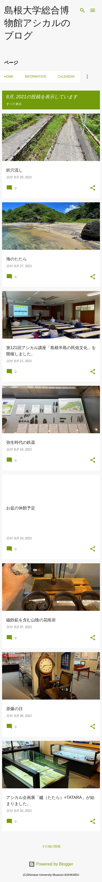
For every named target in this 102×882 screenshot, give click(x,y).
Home (8, 76)
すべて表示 (14, 104)
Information (35, 76)
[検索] (82, 10)
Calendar (66, 76)
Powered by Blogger (51, 864)
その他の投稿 (51, 846)
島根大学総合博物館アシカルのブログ (37, 23)
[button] (93, 188)
